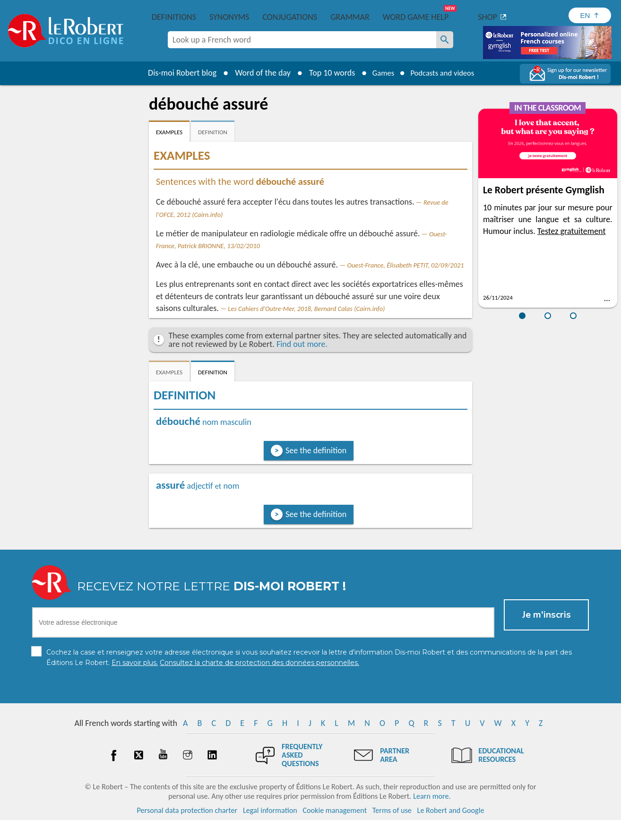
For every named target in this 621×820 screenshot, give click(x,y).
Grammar (350, 17)
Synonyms (229, 17)
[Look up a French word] (444, 39)
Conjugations (289, 17)
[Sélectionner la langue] (590, 15)
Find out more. (302, 344)
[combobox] (302, 39)
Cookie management (334, 810)
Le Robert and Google (450, 810)
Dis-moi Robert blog (176, 73)
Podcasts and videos (444, 73)
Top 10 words (326, 73)
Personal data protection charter (187, 810)
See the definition (315, 450)
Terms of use (392, 810)
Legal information (270, 810)
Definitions (174, 17)
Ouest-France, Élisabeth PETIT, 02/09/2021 (405, 265)
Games (379, 73)
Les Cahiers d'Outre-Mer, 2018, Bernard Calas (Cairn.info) (306, 308)
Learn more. (431, 796)
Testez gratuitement (571, 231)
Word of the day (257, 73)
